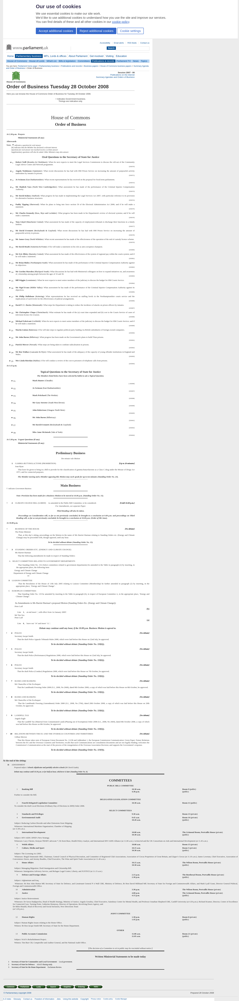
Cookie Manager (121, 999)
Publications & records (103, 61)
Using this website (70, 999)
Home (10, 56)
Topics (144, 61)
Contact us (144, 43)
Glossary (17, 999)
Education (121, 56)
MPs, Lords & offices (55, 56)
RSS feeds (132, 43)
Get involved (96, 56)
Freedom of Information (44, 999)
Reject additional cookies (96, 31)
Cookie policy (108, 999)
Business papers (91, 66)
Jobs (59, 999)
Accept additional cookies (56, 31)
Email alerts (119, 43)
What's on (52, 61)
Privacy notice (96, 999)
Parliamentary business (29, 56)
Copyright (84, 999)
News (136, 61)
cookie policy (120, 21)
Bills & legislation (67, 61)
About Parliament (78, 56)
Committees (84, 61)
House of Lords (36, 61)
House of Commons (17, 61)
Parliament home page (27, 66)
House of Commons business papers (115, 66)
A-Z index (7, 999)
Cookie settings (130, 31)
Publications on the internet (122, 75)
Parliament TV (124, 61)
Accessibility (105, 43)
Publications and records (71, 66)
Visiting (110, 56)
